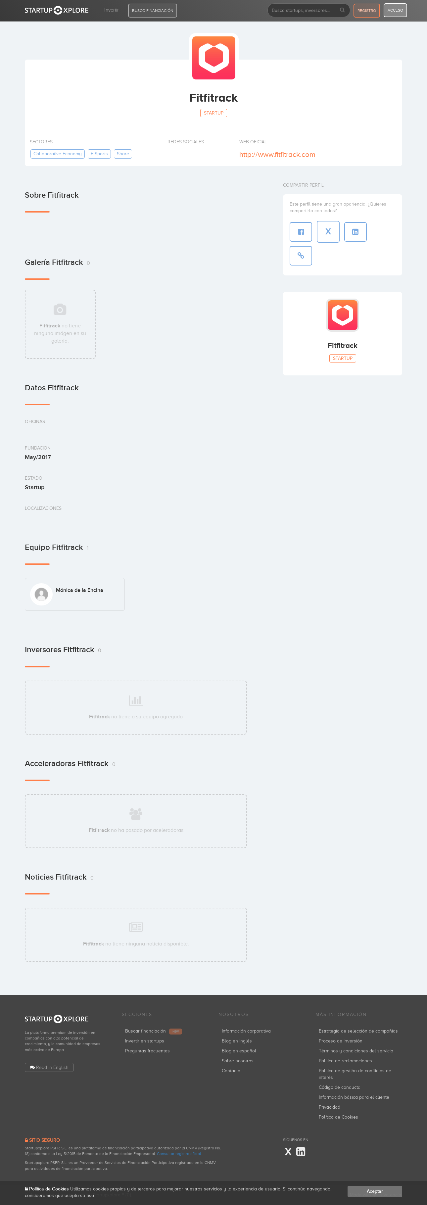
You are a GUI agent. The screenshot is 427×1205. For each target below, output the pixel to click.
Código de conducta (339, 1087)
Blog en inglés (237, 1040)
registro (366, 10)
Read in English (52, 1067)
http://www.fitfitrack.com (277, 154)
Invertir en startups (144, 1040)
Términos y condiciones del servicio (356, 1050)
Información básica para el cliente (354, 1097)
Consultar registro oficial (179, 1153)
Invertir (111, 10)
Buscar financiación (153, 1031)
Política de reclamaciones (345, 1060)
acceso (395, 10)
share (123, 153)
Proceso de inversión (340, 1040)
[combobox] (308, 10)
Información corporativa (246, 1031)
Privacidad (329, 1107)
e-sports (99, 153)
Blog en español (239, 1050)
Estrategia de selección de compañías (358, 1031)
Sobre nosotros (238, 1060)
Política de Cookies (338, 1117)
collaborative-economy (57, 153)
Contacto (231, 1070)
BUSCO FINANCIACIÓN (152, 10)
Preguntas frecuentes (147, 1050)
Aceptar (375, 1191)
